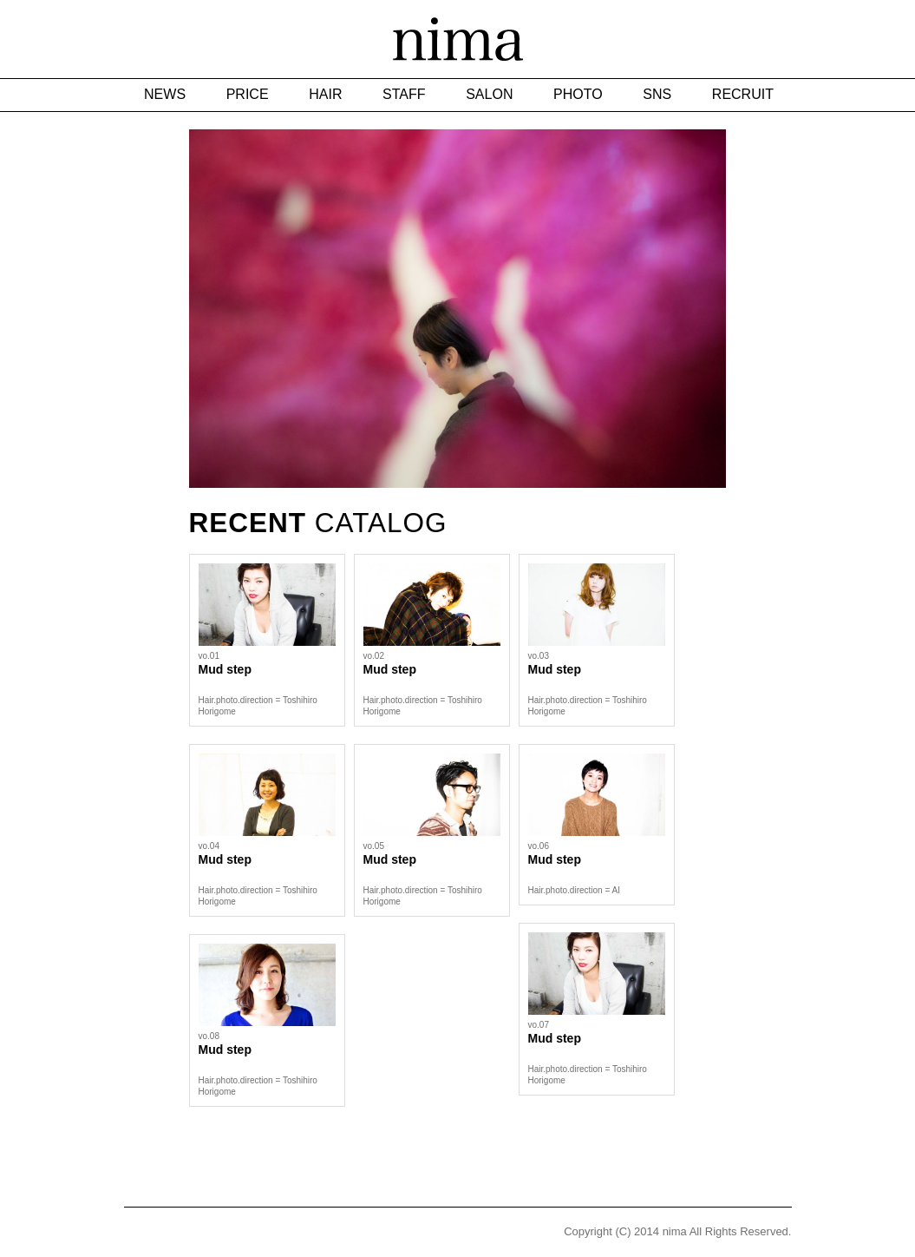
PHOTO (578, 94)
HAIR (325, 94)
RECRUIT (743, 94)
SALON (489, 94)
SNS (657, 94)
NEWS (165, 94)
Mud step (225, 669)
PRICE (247, 94)
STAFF (403, 94)
